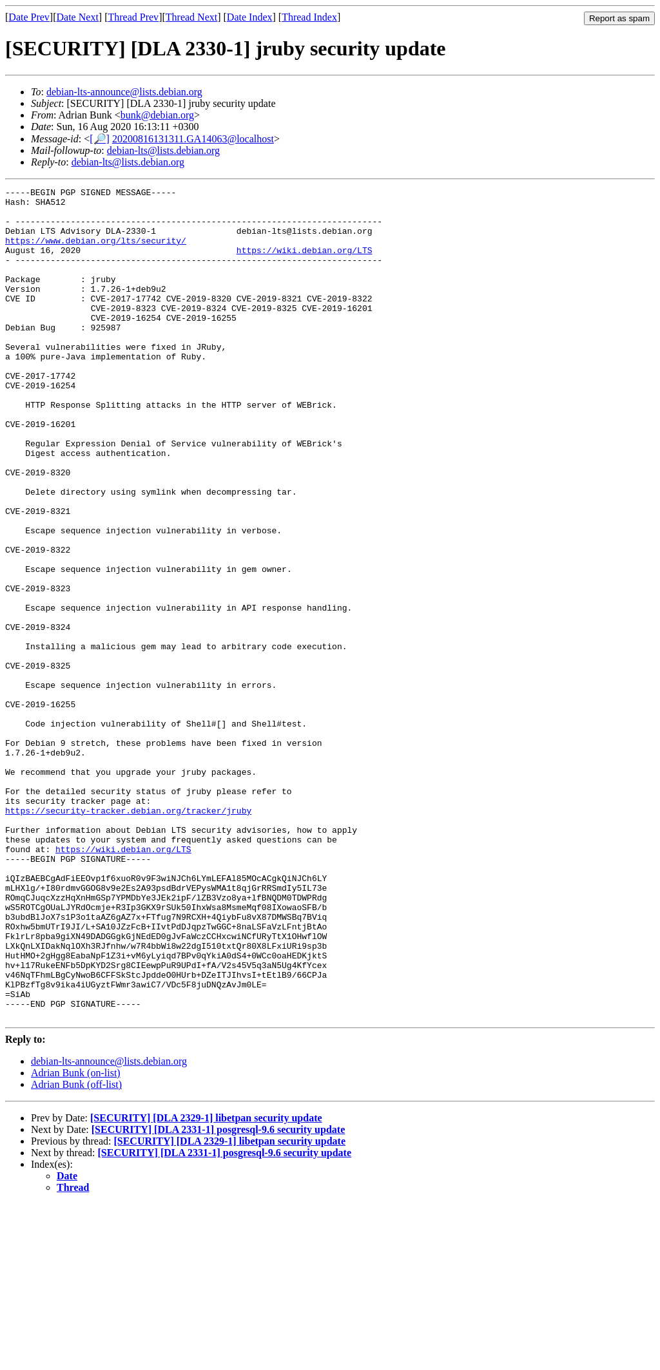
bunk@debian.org (157, 114)
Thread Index (309, 17)
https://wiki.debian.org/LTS (305, 263)
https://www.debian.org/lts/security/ (95, 252)
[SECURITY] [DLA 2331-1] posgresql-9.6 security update (218, 1295)
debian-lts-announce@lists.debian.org (124, 91)
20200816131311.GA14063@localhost (193, 138)
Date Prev (29, 17)
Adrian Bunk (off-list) (76, 1250)
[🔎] (100, 138)
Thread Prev (133, 17)
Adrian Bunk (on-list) (76, 1238)
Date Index (250, 17)
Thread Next (191, 17)
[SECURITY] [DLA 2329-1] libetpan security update (206, 1284)
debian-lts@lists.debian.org (163, 150)
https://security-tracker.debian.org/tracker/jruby (128, 936)
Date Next (78, 17)
